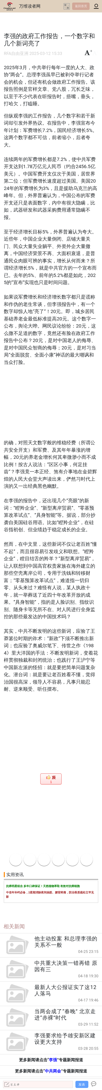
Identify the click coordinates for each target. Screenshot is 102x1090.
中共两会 (53, 1071)
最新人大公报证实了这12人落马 (65, 990)
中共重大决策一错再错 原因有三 (65, 966)
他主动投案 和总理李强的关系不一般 (65, 942)
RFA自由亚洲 (16, 53)
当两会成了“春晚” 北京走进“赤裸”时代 (65, 1014)
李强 (53, 1059)
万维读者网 (29, 6)
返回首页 (81, 6)
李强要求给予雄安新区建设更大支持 (65, 1039)
